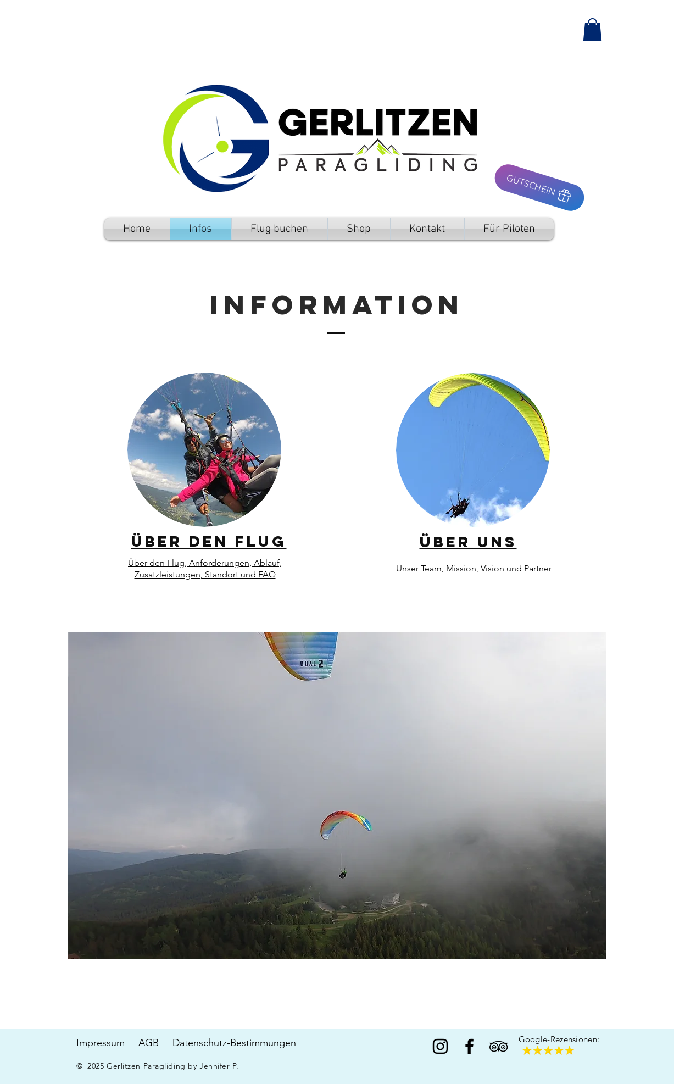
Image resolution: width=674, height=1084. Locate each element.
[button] (592, 29)
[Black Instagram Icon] (440, 1046)
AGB (148, 1043)
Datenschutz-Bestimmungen (234, 1043)
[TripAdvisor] (498, 1046)
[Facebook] (469, 1046)
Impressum (100, 1043)
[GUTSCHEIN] (539, 187)
